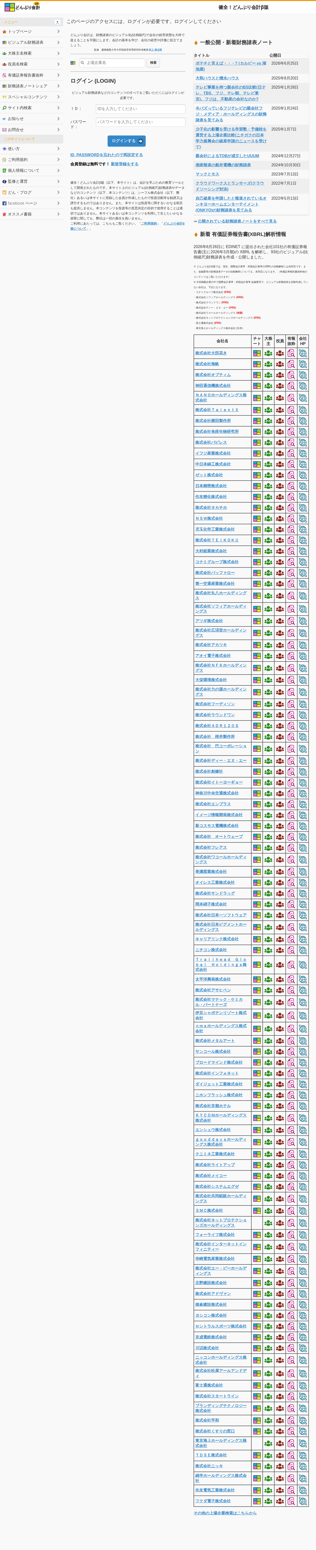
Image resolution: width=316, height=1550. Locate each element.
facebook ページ (19, 203)
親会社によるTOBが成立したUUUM (227, 156)
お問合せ (13, 129)
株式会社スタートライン (217, 1396)
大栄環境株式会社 (211, 680)
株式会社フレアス (211, 847)
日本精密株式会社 (211, 486)
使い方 (11, 148)
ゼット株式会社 (209, 475)
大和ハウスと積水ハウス (217, 78)
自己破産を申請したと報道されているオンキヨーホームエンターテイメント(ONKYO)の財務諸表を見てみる (231, 204)
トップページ (17, 31)
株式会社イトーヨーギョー (219, 782)
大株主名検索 (17, 53)
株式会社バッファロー (215, 573)
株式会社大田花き (211, 353)
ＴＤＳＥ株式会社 (211, 1455)
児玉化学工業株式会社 (215, 529)
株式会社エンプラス (213, 804)
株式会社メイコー (211, 1176)
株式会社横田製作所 (213, 421)
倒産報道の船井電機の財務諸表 (223, 165)
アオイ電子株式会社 (213, 656)
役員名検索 (15, 64)
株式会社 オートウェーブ (219, 836)
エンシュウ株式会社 (213, 1130)
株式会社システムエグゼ (217, 1186)
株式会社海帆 (207, 364)
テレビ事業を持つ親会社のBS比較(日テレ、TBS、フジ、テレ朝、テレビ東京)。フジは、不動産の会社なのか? (231, 93)
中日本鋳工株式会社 (213, 464)
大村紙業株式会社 (211, 551)
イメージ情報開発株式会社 (219, 815)
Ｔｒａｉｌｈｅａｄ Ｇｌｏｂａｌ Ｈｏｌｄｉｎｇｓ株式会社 (221, 964)
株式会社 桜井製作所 (215, 737)
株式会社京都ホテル (213, 1106)
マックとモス (207, 174)
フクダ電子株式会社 (213, 1501)
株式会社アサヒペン (213, 990)
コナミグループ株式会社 (217, 562)
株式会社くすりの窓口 (215, 1431)
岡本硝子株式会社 (211, 904)
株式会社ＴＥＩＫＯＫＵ (217, 540)
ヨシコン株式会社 (211, 1315)
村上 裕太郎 (155, 49)
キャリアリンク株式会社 (217, 939)
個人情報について (21, 170)
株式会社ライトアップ (215, 1165)
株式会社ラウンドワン (215, 715)
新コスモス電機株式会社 (217, 826)
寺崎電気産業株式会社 (215, 1259)
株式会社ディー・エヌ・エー (221, 760)
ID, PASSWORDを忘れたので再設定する (106, 155)
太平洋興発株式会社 (213, 979)
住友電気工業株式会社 (215, 1490)
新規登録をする (124, 164)
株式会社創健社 (209, 771)
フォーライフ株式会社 (215, 1235)
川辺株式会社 (207, 1348)
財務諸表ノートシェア (24, 86)
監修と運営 (15, 181)
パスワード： (78, 124)
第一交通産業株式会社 (215, 583)
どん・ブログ (17, 192)
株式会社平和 (207, 1420)
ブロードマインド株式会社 (219, 1062)
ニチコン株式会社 (211, 950)
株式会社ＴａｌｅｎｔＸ (217, 410)
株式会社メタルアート (215, 1041)
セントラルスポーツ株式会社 (221, 1326)
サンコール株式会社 (213, 1051)
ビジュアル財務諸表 (22, 42)
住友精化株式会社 (211, 497)
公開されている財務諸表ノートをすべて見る (237, 221)
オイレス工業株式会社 (215, 882)
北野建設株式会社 (211, 1283)
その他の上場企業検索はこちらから (225, 1513)
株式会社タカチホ (211, 507)
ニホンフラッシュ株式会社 (219, 1095)
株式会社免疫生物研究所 (217, 431)
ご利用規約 (149, 223)
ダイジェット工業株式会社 (219, 1084)
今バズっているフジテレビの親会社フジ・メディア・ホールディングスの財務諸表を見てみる (231, 114)
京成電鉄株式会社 (211, 1337)
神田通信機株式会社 (213, 386)
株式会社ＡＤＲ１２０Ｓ (217, 726)
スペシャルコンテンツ (24, 96)
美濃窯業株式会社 (211, 872)
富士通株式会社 (209, 1385)
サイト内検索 (17, 107)
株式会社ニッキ (209, 1466)
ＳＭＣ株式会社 (209, 1210)
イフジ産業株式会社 (213, 453)
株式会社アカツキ (211, 645)
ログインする (124, 141)
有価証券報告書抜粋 (22, 75)
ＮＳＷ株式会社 (209, 518)
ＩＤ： (76, 108)
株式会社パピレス (211, 442)
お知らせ (13, 118)
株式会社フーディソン (215, 704)
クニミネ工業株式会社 (215, 1154)
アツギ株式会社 (209, 621)
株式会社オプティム (213, 375)
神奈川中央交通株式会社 (217, 793)
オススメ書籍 (17, 214)
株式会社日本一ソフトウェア (221, 915)
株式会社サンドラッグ (215, 893)
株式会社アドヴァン (213, 1294)
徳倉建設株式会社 (211, 1304)
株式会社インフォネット (217, 1073)
